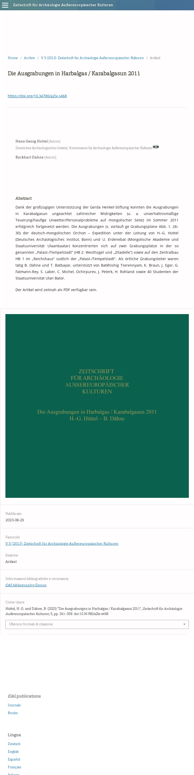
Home (13, 58)
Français (14, 767)
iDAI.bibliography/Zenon (26, 585)
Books (13, 713)
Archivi (29, 58)
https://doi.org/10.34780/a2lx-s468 (37, 95)
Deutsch (14, 744)
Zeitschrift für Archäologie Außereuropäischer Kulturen (63, 5)
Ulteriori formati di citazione (31, 624)
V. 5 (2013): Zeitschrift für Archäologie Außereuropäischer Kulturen (92, 58)
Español (14, 759)
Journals (14, 705)
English (13, 751)
